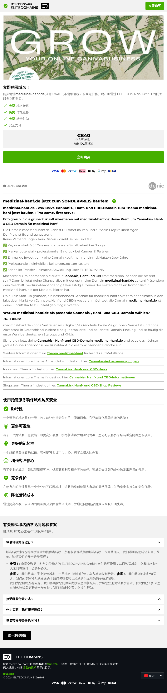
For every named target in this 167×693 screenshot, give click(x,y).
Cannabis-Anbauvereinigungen (114, 361)
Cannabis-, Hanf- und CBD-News (81, 369)
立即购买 (155, 6)
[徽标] (60, 657)
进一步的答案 (17, 635)
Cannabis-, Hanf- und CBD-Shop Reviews (89, 385)
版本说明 (8, 674)
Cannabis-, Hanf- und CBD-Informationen (102, 377)
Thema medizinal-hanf (65, 353)
